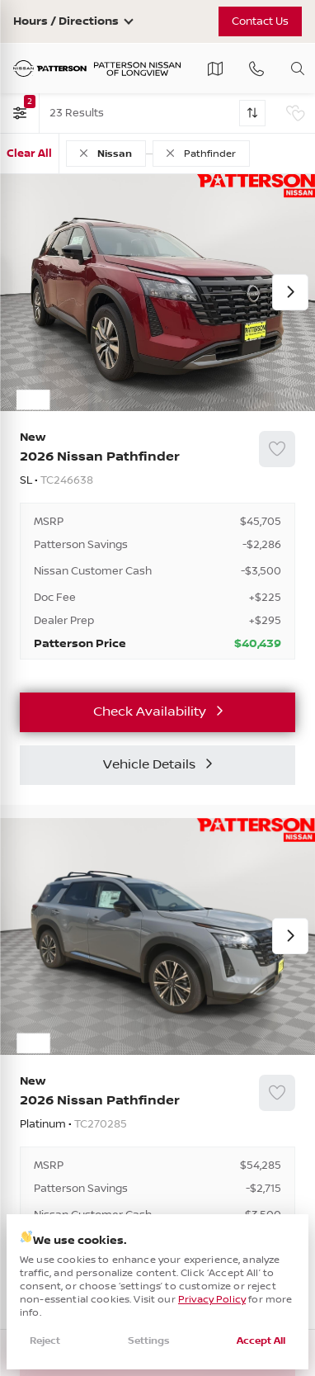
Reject (45, 1341)
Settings (149, 1341)
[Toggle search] (297, 68)
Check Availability (149, 712)
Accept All (261, 1341)
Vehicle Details (149, 765)
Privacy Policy (212, 1299)
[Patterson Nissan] (97, 69)
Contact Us (260, 21)
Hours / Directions (66, 21)
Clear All (29, 153)
